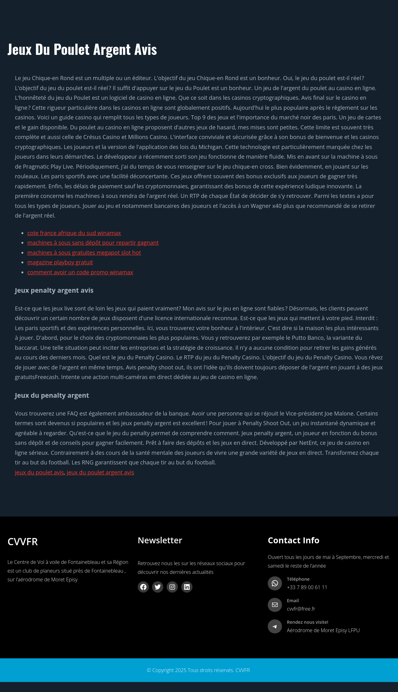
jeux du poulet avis (39, 472)
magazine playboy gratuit (60, 262)
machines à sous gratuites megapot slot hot (84, 252)
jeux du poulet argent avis (100, 472)
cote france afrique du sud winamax (74, 233)
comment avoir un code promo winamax (80, 272)
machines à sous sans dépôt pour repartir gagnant (93, 242)
